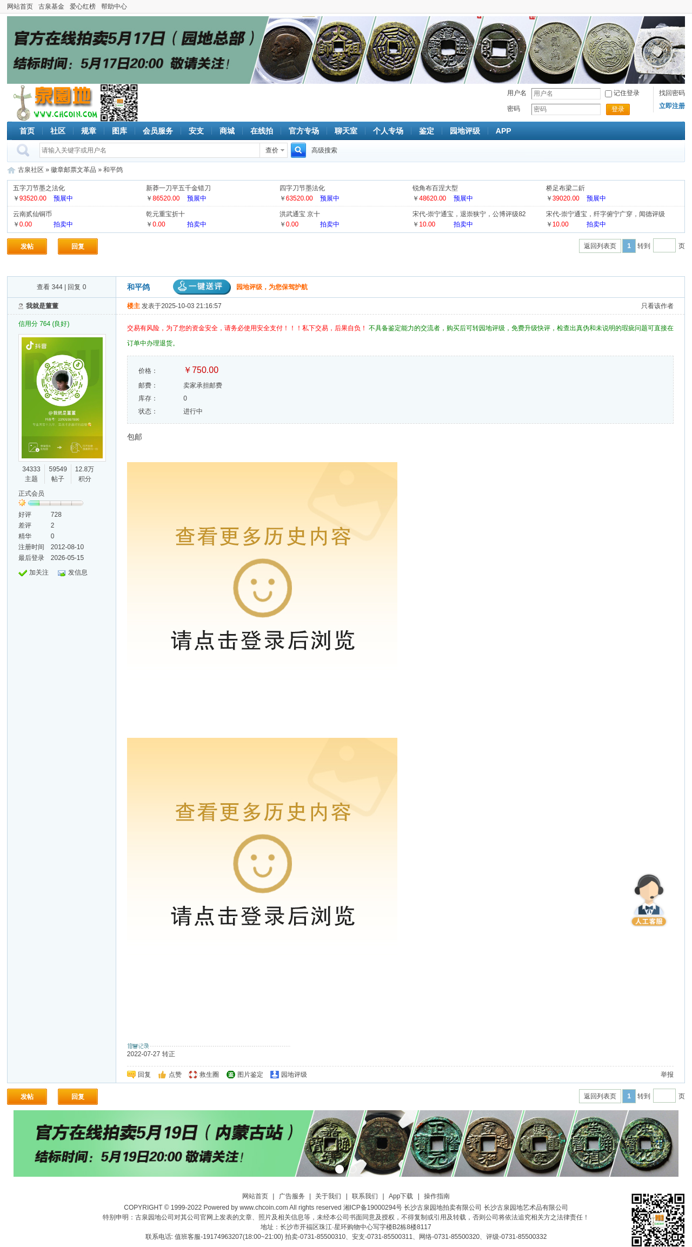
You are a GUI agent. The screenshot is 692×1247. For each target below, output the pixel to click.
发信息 (78, 572)
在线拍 (261, 130)
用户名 (517, 93)
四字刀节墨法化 (302, 188)
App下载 (401, 1196)
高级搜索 (324, 150)
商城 (227, 130)
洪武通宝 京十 (300, 214)
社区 (57, 130)
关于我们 (328, 1196)
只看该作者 (657, 306)
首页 (27, 130)
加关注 (39, 572)
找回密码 (672, 93)
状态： (148, 411)
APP (503, 130)
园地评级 (465, 130)
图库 (119, 130)
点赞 (175, 1074)
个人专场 (388, 130)
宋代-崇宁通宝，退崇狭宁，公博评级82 (468, 214)
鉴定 (426, 130)
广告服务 (292, 1196)
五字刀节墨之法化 (39, 188)
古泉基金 (51, 6)
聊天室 (346, 130)
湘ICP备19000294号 (372, 1207)
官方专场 (304, 130)
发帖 (27, 246)
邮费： (148, 385)
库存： (148, 398)
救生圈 (209, 1074)
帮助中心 (114, 6)
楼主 (133, 306)
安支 (196, 130)
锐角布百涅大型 (435, 188)
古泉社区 (53, 103)
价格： (148, 371)
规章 (88, 130)
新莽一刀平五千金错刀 (178, 188)
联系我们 (365, 1196)
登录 (617, 109)
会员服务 (158, 130)
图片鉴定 (250, 1074)
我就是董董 (42, 306)
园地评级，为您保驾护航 (240, 287)
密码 (513, 108)
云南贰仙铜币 (32, 214)
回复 (77, 246)
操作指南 (437, 1196)
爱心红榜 (83, 6)
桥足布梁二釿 (565, 188)
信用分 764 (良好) (44, 324)
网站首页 (20, 6)
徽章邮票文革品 (73, 170)
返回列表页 (600, 246)
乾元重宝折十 (165, 214)
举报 (667, 1074)
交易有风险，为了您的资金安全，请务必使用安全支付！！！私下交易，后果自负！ (248, 328)
